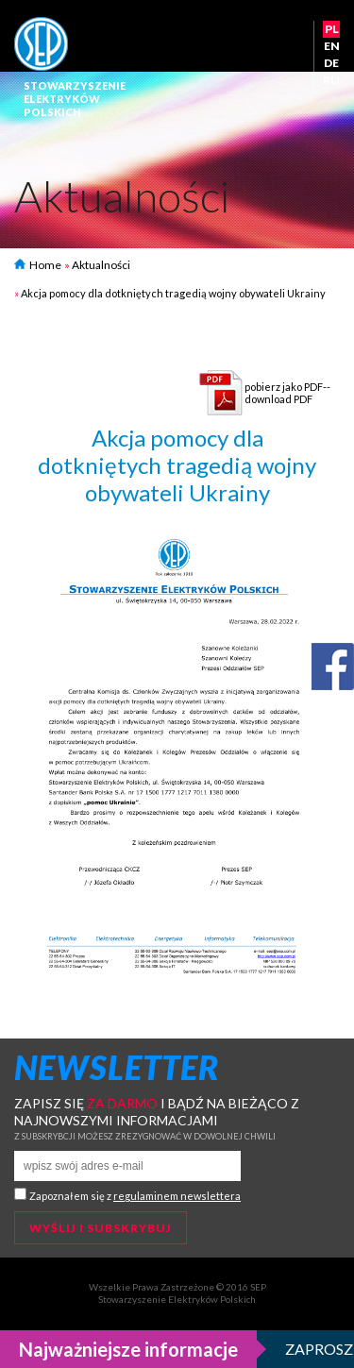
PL (332, 29)
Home (37, 265)
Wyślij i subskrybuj (100, 1228)
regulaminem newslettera (177, 1196)
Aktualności (101, 265)
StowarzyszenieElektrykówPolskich (75, 98)
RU (331, 80)
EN (332, 46)
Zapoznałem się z (135, 1196)
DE (331, 63)
